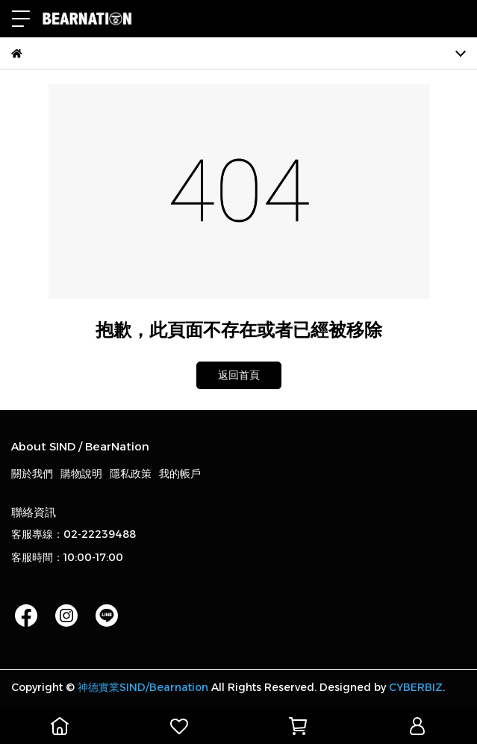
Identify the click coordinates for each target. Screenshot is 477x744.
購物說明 (81, 473)
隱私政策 (131, 473)
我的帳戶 (180, 473)
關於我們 (32, 473)
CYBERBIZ (416, 687)
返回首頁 (239, 375)
